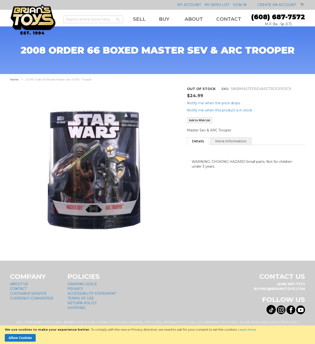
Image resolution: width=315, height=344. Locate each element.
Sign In (240, 5)
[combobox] (93, 19)
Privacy (75, 289)
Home (14, 79)
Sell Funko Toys (104, 322)
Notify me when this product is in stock (219, 110)
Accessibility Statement (92, 293)
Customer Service (28, 293)
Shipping (77, 308)
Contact (18, 289)
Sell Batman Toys (171, 322)
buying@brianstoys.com (279, 289)
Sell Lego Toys (275, 322)
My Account (189, 5)
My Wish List (217, 5)
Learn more (247, 329)
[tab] (198, 141)
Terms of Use (81, 298)
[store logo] (33, 20)
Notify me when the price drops (213, 103)
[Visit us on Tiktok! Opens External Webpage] (271, 309)
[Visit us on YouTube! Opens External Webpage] (300, 309)
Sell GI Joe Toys (245, 322)
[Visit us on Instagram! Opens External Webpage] (281, 309)
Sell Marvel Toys (137, 322)
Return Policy (82, 303)
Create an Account (276, 5)
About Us (19, 284)
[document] (157, 335)
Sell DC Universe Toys (209, 322)
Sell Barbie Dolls (71, 322)
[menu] (187, 19)
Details (198, 141)
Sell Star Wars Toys (34, 322)
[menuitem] (139, 19)
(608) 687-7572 (278, 17)
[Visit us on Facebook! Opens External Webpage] (290, 309)
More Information (230, 141)
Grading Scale (82, 284)
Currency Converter (31, 298)
